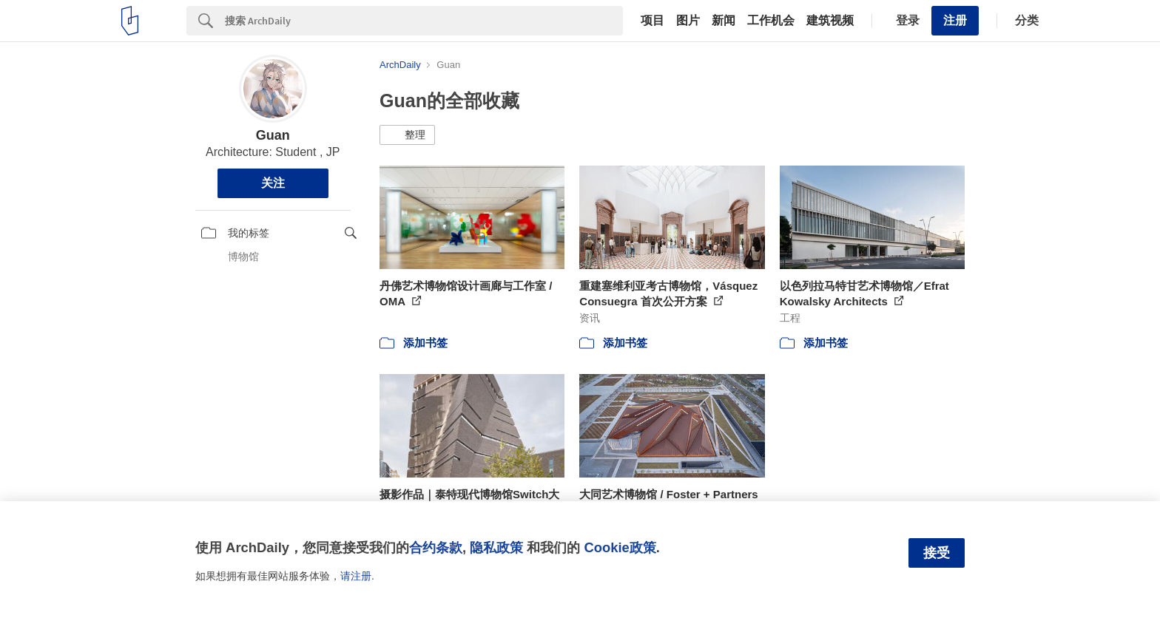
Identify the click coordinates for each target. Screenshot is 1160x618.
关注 (273, 183)
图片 (688, 21)
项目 (652, 21)
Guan (273, 135)
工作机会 (771, 21)
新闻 (723, 21)
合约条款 (435, 547)
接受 (936, 553)
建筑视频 (830, 21)
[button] (407, 135)
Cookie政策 (619, 547)
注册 (955, 20)
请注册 (355, 576)
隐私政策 (496, 547)
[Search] (424, 20)
